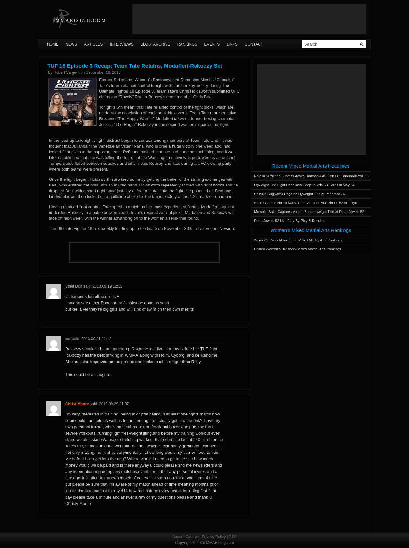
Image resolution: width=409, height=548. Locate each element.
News (71, 44)
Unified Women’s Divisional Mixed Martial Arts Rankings (297, 249)
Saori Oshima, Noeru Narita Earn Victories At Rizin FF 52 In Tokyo (305, 203)
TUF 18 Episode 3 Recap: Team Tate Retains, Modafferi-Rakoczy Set (134, 66)
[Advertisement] (249, 19)
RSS (233, 537)
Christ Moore (77, 404)
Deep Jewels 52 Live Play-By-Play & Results (289, 221)
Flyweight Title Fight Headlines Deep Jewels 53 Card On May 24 (304, 185)
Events (212, 44)
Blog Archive (155, 44)
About (177, 537)
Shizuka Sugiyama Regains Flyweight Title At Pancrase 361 (300, 194)
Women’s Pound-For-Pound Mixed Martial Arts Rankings (298, 240)
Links (232, 44)
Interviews (121, 44)
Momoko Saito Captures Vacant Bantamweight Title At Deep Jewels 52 (309, 212)
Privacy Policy (214, 537)
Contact (254, 44)
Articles (93, 44)
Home (52, 44)
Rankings (187, 44)
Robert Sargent (66, 72)
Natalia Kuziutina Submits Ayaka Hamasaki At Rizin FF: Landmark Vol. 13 (311, 176)
